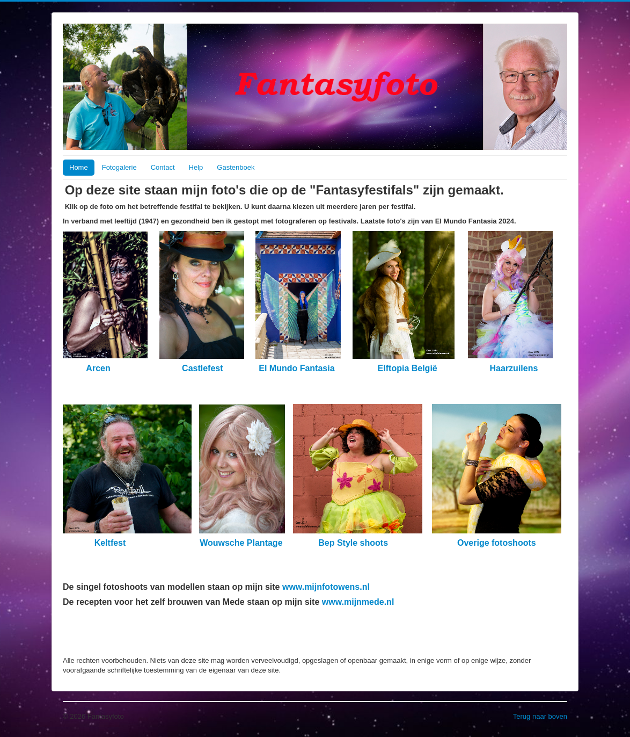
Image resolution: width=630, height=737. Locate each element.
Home (78, 167)
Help (196, 167)
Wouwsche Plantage (240, 542)
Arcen (98, 368)
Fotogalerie (119, 167)
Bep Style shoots (353, 542)
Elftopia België (407, 368)
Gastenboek (235, 167)
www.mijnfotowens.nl (326, 586)
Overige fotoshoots (496, 542)
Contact (163, 167)
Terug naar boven (540, 716)
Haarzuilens (515, 368)
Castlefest (203, 368)
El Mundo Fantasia (298, 368)
